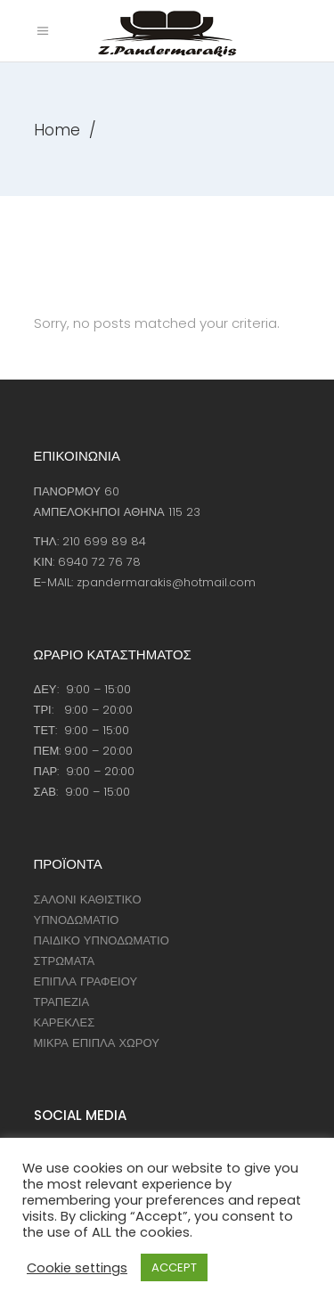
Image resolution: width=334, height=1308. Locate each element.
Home (57, 130)
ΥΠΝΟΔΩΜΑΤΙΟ (76, 920)
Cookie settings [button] (77, 1268)
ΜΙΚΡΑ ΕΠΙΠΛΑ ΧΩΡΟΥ (96, 1042)
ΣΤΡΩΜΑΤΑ (64, 960)
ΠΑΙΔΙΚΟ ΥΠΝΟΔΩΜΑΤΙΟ (101, 940)
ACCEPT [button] (174, 1267)
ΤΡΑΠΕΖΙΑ (62, 1001)
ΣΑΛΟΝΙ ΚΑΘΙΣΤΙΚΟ (88, 899)
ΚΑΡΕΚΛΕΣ (64, 1022)
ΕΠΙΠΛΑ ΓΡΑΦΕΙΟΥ (86, 981)
